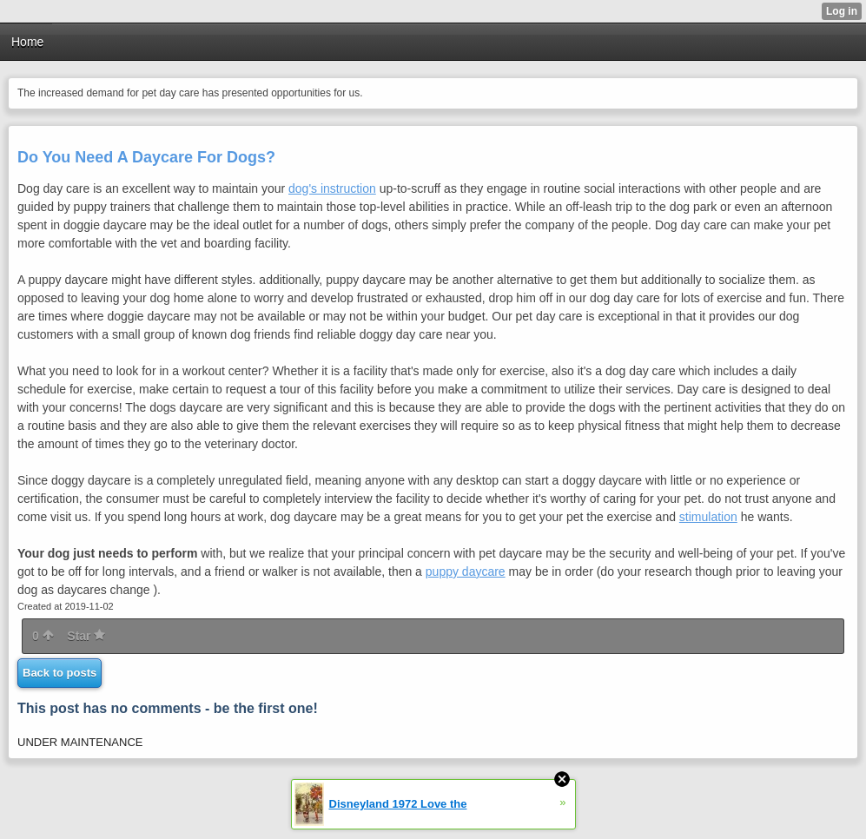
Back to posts (59, 672)
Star (86, 636)
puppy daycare (466, 571)
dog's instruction (332, 188)
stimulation (708, 517)
